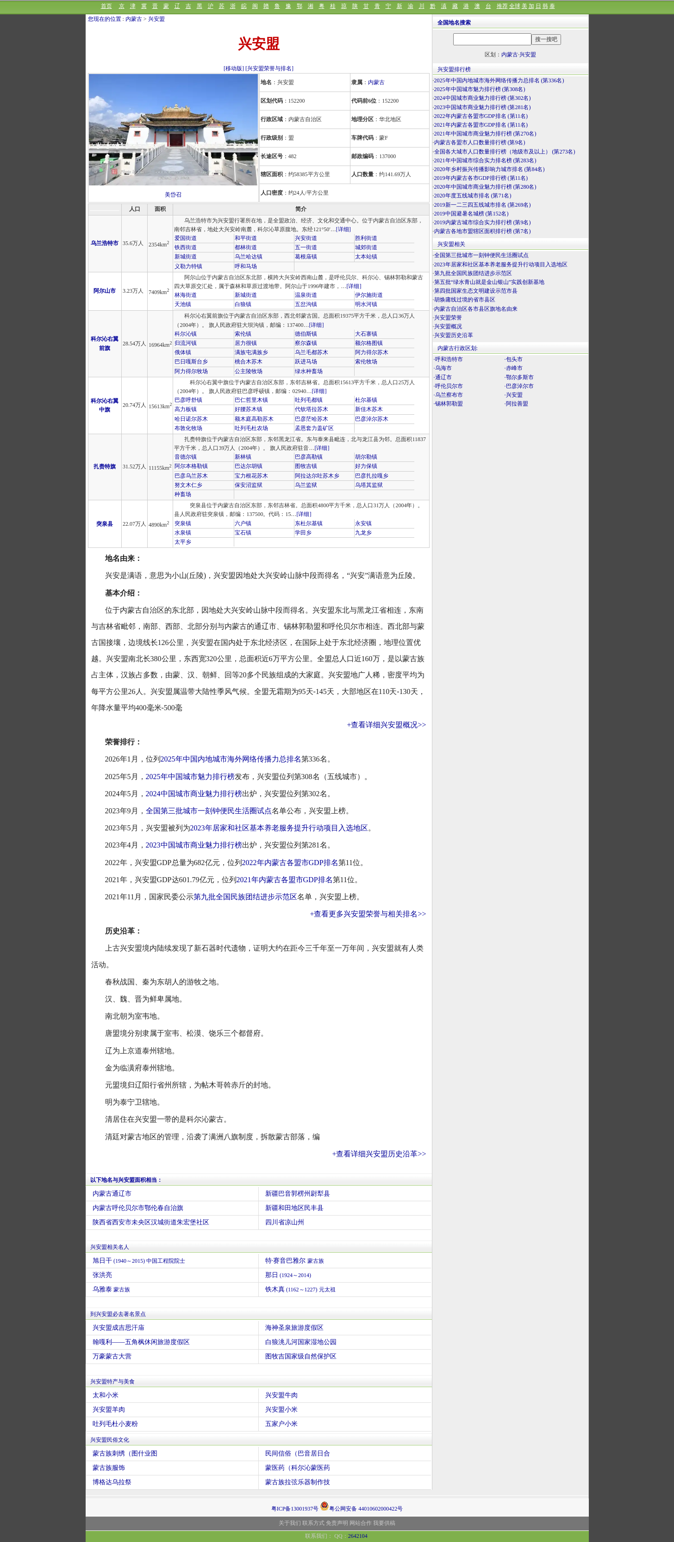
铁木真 (300, 1289)
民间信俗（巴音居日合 (297, 1453)
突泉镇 (183, 523)
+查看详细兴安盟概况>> (386, 725)
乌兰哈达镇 (248, 256)
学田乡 (303, 532)
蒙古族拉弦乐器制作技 (297, 1482)
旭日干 (139, 1260)
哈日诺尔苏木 (191, 419)
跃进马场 (306, 361)
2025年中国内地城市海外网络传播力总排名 (231, 759)
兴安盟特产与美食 (112, 1381)
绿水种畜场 (309, 371)
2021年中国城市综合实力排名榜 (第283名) (485, 160)
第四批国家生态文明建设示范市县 (476, 291)
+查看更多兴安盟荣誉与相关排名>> (368, 914)
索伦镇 (243, 334)
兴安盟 (156, 19)
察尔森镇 (306, 343)
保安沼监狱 (248, 485)
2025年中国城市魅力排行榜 (190, 776)
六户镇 (243, 523)
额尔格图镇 (369, 343)
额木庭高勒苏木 (254, 419)
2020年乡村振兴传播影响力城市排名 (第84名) (489, 169)
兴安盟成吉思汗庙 (118, 1327)
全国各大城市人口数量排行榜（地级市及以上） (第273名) (504, 151)
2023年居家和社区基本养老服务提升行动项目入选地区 (279, 828)
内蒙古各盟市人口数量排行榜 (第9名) (479, 142)
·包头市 (514, 359)
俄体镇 (183, 352)
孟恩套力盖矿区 (314, 428)
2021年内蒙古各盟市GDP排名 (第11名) (481, 125)
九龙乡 (363, 532)
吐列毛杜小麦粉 (115, 1423)
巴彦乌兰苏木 (191, 476)
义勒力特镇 (188, 266)
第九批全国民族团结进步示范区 (245, 897)
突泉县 (104, 524)
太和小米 (106, 1395)
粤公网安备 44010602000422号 (361, 1506)
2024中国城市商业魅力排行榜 (194, 794)
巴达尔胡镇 (248, 466)
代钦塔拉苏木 (311, 409)
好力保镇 (366, 466)
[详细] (343, 229)
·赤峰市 (514, 368)
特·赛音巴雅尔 (294, 1260)
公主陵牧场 (248, 371)
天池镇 (183, 304)
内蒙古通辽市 (112, 1193)
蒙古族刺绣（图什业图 (125, 1453)
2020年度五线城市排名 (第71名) (473, 195)
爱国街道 (186, 238)
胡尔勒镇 (366, 457)
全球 (514, 6)
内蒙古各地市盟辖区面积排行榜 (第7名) (482, 231)
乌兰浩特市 (105, 243)
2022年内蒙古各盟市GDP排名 (290, 862)
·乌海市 (443, 368)
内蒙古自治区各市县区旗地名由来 (476, 309)
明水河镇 (366, 304)
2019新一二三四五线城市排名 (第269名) (482, 205)
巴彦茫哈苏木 (311, 419)
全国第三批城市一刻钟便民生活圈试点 (209, 811)
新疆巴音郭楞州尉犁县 (297, 1193)
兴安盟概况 (448, 326)
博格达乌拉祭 (112, 1482)
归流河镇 (186, 343)
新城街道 (186, 256)
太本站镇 (366, 256)
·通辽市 (443, 377)
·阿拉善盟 (516, 403)
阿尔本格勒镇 (191, 466)
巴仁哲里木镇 (251, 400)
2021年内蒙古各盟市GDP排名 (285, 880)
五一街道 (306, 247)
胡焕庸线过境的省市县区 (464, 299)
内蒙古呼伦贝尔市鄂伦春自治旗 (138, 1207)
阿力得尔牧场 (191, 371)
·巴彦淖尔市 (519, 386)
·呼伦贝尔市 (448, 386)
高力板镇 (186, 409)
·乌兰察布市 (448, 395)
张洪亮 (102, 1275)
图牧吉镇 (306, 466)
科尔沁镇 (186, 334)
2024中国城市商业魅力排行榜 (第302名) (482, 98)
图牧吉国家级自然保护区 (301, 1356)
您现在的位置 (104, 19)
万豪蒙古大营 (112, 1356)
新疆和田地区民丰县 (294, 1207)
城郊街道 (366, 247)
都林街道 (246, 247)
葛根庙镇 (306, 256)
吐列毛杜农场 (251, 428)
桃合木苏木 (248, 361)
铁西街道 (186, 247)
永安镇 (363, 523)
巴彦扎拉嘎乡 (371, 476)
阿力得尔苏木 (371, 352)
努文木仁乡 (188, 485)
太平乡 (183, 542)
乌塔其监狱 (369, 485)
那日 (288, 1275)
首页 (106, 6)
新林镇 (243, 457)
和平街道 (246, 238)
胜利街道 (366, 238)
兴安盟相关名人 (109, 1247)
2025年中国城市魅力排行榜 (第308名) (479, 89)
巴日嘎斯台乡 (191, 361)
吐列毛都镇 (309, 400)
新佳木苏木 (369, 409)
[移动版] (234, 68)
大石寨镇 (366, 334)
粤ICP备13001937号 (295, 1508)
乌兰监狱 (306, 485)
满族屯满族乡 (251, 352)
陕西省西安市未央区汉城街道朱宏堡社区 (151, 1222)
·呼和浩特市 (448, 359)
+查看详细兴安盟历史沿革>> (379, 1154)
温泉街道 (306, 295)
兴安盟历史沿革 (453, 335)
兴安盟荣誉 (448, 317)
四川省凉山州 (284, 1222)
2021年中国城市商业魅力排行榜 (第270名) (485, 133)
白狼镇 (243, 304)
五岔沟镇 (306, 304)
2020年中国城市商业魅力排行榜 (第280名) (485, 187)
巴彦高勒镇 (309, 457)
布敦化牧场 (188, 428)
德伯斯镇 (306, 334)
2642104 (358, 1536)
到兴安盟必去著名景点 (118, 1314)
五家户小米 (281, 1423)
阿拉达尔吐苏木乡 (317, 476)
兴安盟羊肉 (109, 1409)
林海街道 (186, 295)
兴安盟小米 (281, 1409)
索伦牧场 (366, 361)
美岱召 (173, 194)
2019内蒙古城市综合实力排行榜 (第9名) (482, 222)
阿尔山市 (105, 291)
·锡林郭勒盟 (448, 403)
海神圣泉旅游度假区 (294, 1327)
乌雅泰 (112, 1289)
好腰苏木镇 (248, 409)
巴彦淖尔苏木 (371, 419)
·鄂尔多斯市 (519, 377)
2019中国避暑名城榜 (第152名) (471, 213)
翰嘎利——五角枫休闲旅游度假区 (141, 1342)
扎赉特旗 (105, 466)
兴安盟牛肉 (281, 1395)
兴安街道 (306, 238)
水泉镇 (183, 532)
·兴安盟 (514, 395)
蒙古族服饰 (109, 1467)
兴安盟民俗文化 (109, 1440)
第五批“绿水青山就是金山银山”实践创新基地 (489, 282)
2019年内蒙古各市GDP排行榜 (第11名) (481, 178)
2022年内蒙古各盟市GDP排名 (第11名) (481, 116)
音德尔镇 (186, 457)
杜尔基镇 (366, 400)
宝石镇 (243, 532)
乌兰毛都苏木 (311, 352)
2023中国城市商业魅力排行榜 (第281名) (482, 107)
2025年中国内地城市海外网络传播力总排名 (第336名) (499, 80)
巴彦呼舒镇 (188, 400)
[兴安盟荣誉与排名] (269, 68)
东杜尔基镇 (309, 523)
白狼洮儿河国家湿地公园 (301, 1342)
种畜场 (183, 494)
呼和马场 (246, 266)
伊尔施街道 (369, 295)
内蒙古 (133, 19)
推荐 (502, 6)
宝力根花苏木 (251, 476)
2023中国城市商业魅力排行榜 (194, 845)
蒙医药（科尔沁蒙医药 (297, 1467)
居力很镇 (246, 343)
